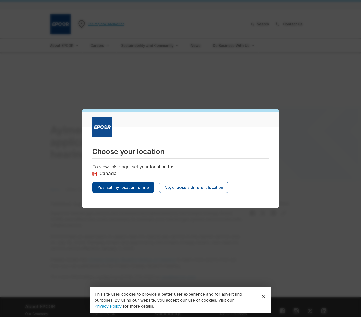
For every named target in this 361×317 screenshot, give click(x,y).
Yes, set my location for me (123, 187)
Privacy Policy (108, 306)
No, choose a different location (193, 187)
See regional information (106, 24)
